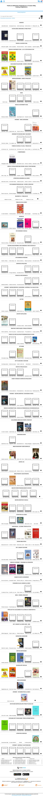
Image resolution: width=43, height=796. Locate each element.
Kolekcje (13, 18)
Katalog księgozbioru (21, 12)
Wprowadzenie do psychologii (32, 763)
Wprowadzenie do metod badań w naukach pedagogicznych (8, 763)
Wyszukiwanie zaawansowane (5, 18)
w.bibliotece (26, 781)
